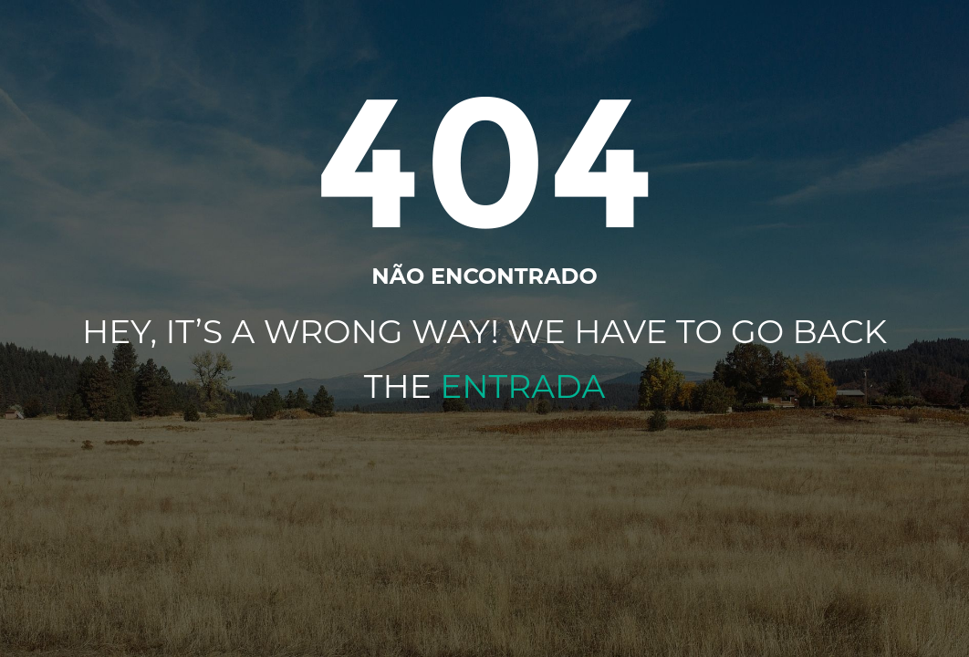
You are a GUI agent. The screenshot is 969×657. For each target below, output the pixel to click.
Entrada (522, 386)
